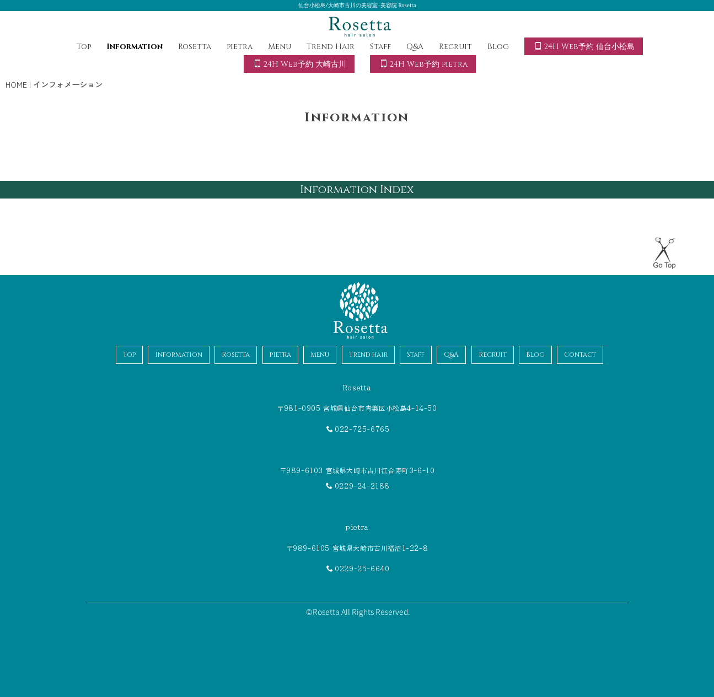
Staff (380, 46)
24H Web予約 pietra (424, 64)
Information (134, 46)
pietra (240, 46)
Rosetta (194, 46)
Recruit (455, 46)
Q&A (414, 46)
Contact (580, 354)
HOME (16, 84)
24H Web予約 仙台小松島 (584, 46)
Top (84, 46)
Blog (498, 46)
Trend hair (368, 354)
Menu (279, 46)
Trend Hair (331, 46)
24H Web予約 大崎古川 (300, 64)
